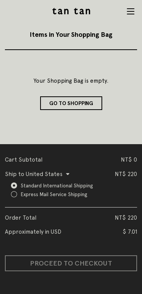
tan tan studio (71, 11)
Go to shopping (71, 103)
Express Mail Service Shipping (54, 194)
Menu (130, 11)
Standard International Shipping (57, 185)
